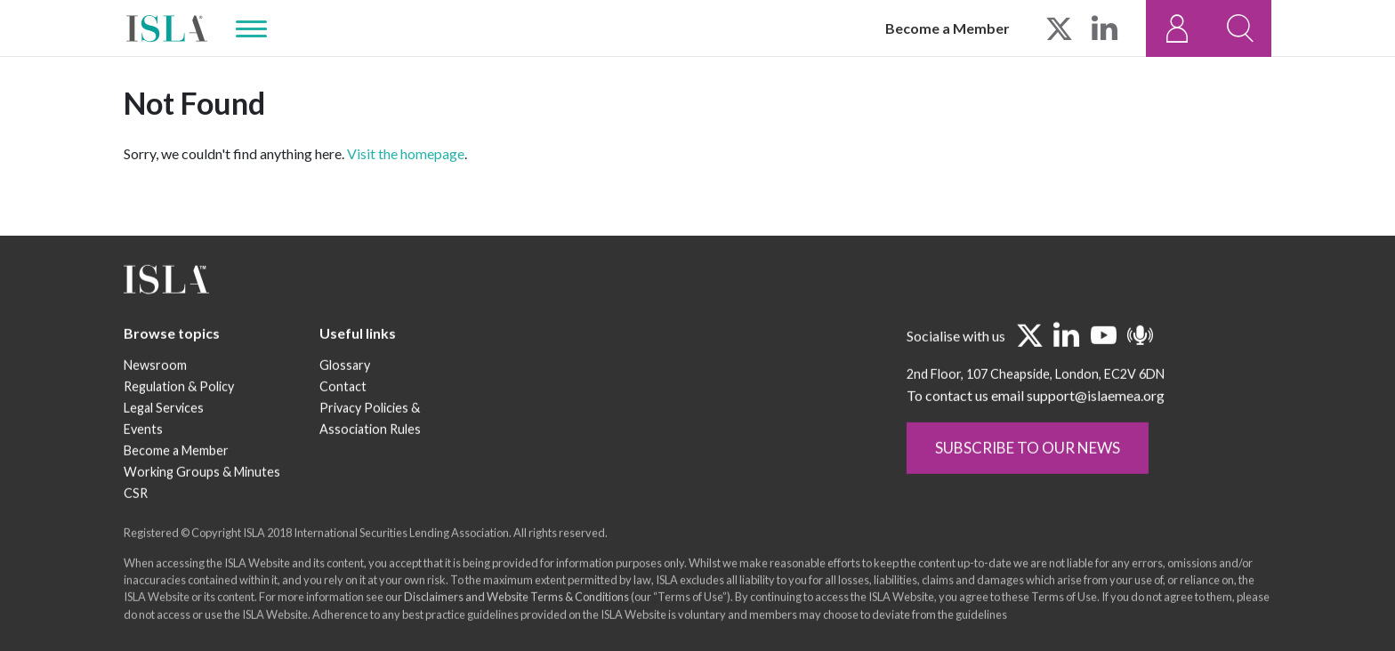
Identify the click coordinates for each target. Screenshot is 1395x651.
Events (143, 430)
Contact (343, 388)
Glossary (344, 366)
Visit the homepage (405, 153)
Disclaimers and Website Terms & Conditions (516, 598)
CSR (136, 494)
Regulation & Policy (179, 388)
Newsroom (155, 366)
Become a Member (947, 28)
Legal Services (164, 409)
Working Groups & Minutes (202, 473)
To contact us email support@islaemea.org (1036, 397)
